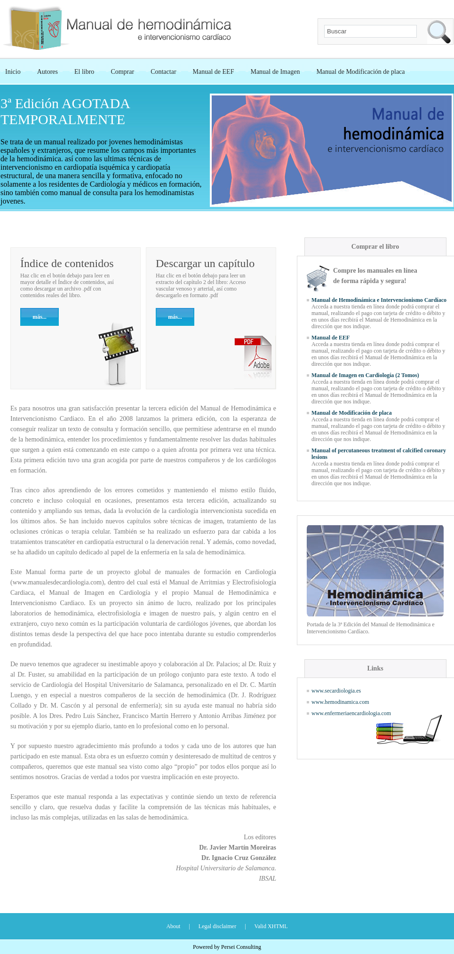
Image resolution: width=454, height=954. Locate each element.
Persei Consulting (241, 947)
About (173, 926)
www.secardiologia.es (336, 690)
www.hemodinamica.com (340, 702)
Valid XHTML (271, 926)
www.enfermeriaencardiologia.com (351, 713)
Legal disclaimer (217, 926)
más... (175, 317)
